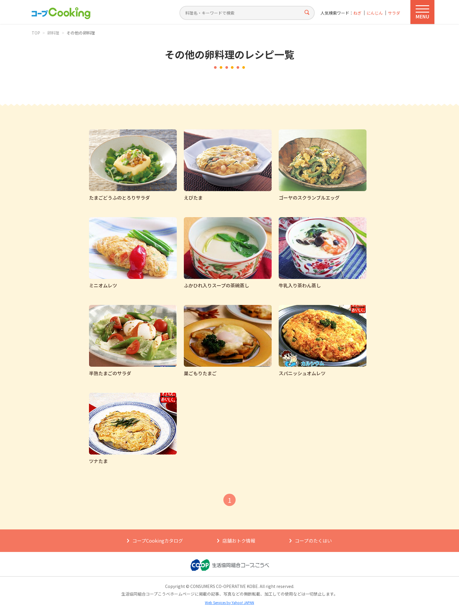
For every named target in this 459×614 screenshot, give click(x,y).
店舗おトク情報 (238, 540)
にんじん (374, 13)
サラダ (394, 13)
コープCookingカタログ (157, 540)
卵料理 (53, 33)
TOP (36, 33)
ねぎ (357, 13)
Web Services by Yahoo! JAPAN (229, 602)
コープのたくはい (313, 540)
